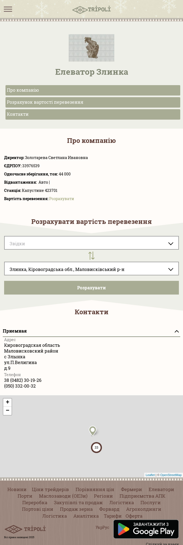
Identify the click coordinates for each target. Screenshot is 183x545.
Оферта (134, 516)
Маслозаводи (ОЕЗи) (63, 496)
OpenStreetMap (171, 475)
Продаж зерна (76, 509)
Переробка (34, 502)
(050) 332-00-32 (20, 386)
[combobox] (91, 268)
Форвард (109, 509)
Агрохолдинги (143, 509)
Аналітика (86, 516)
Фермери (131, 489)
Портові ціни (37, 509)
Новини (17, 489)
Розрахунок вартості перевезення (45, 102)
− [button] (7, 411)
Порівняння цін (95, 489)
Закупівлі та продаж (78, 502)
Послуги (150, 502)
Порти (25, 496)
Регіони (103, 496)
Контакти (18, 114)
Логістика (121, 502)
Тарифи (113, 516)
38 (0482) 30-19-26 (22, 380)
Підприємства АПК (142, 496)
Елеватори (161, 489)
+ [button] (7, 403)
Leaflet (150, 475)
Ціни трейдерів (50, 489)
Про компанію (23, 90)
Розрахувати (61, 198)
